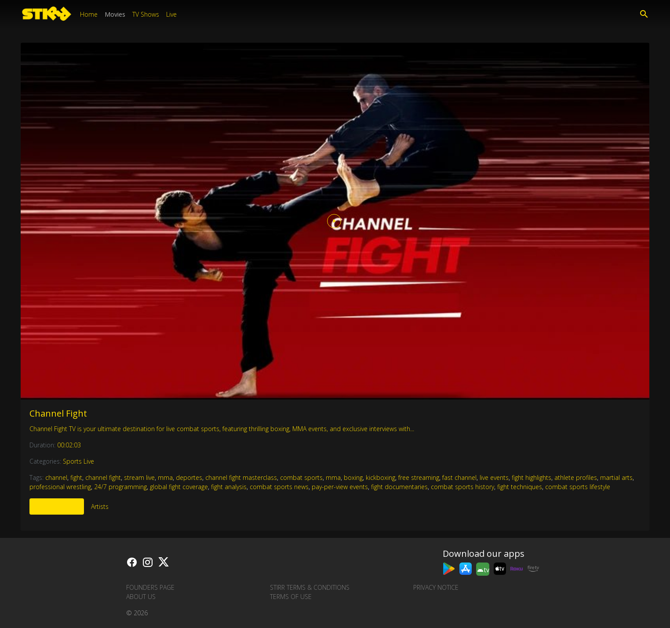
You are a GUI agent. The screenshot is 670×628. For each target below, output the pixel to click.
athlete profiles (575, 477)
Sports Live (78, 461)
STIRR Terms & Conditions (310, 587)
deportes (189, 477)
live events (494, 477)
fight (76, 477)
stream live (139, 477)
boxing (353, 477)
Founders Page (150, 587)
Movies (115, 14)
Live (171, 14)
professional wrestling (60, 487)
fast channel (459, 477)
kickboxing (380, 477)
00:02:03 (69, 445)
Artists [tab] (100, 506)
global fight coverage (179, 487)
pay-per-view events (340, 487)
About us (141, 596)
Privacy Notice (436, 587)
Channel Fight (58, 413)
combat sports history (462, 487)
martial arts (616, 477)
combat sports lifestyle (577, 487)
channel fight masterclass (241, 477)
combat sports (301, 477)
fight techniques (519, 487)
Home (89, 14)
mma (165, 477)
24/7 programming (120, 487)
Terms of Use (291, 596)
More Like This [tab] (56, 506)
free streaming (418, 477)
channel (56, 477)
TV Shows (145, 14)
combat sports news (279, 487)
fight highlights (531, 477)
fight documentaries (399, 487)
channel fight (103, 477)
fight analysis (229, 487)
